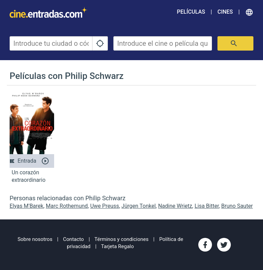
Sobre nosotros (34, 239)
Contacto (73, 239)
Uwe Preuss (104, 206)
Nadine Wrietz (175, 206)
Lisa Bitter (207, 206)
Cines (225, 12)
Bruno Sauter (237, 206)
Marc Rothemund (67, 206)
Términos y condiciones (122, 239)
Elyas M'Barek (26, 206)
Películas (191, 12)
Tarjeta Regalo (117, 246)
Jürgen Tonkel (139, 206)
